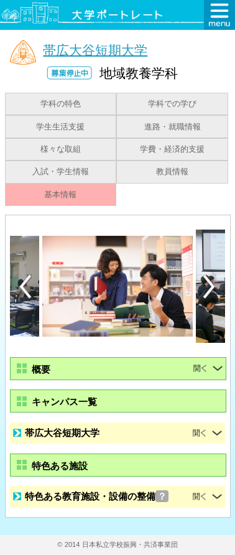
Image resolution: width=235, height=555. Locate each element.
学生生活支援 (60, 127)
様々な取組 (60, 149)
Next (209, 287)
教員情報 (172, 171)
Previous (25, 286)
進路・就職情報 (172, 127)
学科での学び (172, 104)
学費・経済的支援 (172, 149)
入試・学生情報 (60, 171)
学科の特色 (60, 104)
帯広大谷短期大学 (95, 49)
